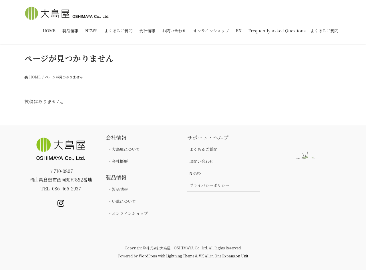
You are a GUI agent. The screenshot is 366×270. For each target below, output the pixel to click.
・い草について (122, 201)
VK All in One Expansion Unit (223, 255)
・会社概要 (118, 161)
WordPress (148, 255)
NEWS (195, 173)
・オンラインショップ (128, 213)
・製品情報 (118, 189)
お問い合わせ (201, 161)
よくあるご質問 (203, 149)
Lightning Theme (180, 255)
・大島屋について (124, 149)
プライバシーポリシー (209, 185)
